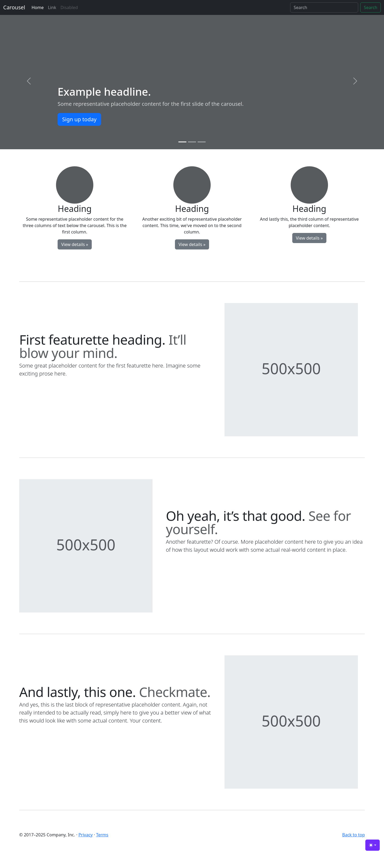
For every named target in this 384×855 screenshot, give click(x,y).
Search (370, 7)
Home (37, 7)
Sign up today (79, 119)
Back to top (353, 835)
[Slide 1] (182, 142)
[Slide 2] (192, 142)
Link (52, 7)
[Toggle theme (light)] (372, 845)
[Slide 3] (202, 142)
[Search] (324, 7)
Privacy (85, 835)
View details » (74, 244)
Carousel (14, 7)
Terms (102, 835)
